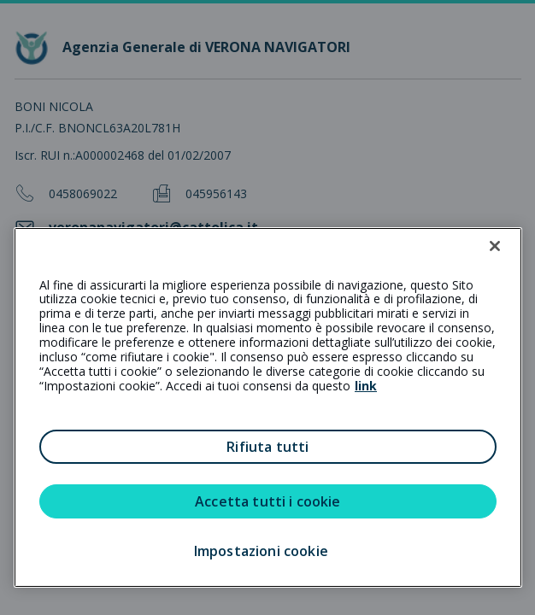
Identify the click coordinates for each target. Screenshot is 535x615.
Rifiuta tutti (267, 446)
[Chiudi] (495, 246)
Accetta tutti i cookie (268, 501)
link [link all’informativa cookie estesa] (366, 386)
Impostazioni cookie (261, 551)
